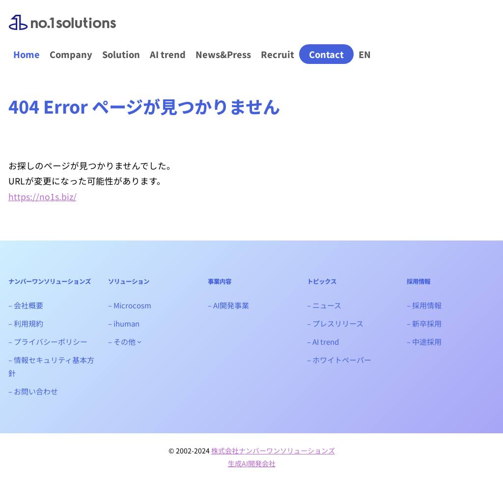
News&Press (223, 54)
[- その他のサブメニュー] (139, 341)
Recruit (277, 54)
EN (365, 54)
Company (71, 54)
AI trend (168, 54)
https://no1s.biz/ (42, 196)
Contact (326, 54)
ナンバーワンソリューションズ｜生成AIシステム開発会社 (62, 30)
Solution (121, 54)
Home (26, 54)
